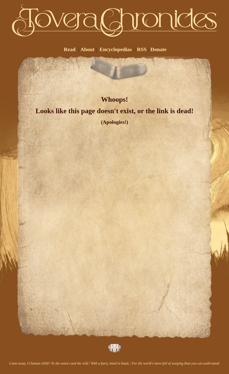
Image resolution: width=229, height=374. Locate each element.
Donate (158, 49)
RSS (142, 49)
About (87, 49)
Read (69, 49)
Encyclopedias (116, 49)
